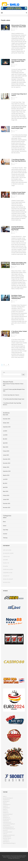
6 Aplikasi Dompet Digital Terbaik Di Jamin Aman (18, 193)
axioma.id (5, 830)
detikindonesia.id (7, 822)
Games (4, 525)
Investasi (5, 533)
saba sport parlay (7, 550)
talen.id (4, 796)
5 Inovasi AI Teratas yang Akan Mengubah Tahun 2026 (18, 61)
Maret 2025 (5, 447)
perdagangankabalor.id (8, 827)
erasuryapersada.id (7, 832)
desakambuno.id (7, 836)
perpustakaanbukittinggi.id (9, 843)
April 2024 (5, 487)
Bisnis (4, 521)
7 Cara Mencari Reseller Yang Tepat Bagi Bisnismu (18, 160)
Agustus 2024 (6, 475)
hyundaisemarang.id (7, 814)
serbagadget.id (6, 804)
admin (13, 30)
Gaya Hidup (5, 529)
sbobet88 (5, 559)
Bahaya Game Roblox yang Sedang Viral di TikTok (18, 263)
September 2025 (6, 426)
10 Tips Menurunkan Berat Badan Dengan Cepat (18, 127)
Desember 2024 (6, 459)
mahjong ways (6, 556)
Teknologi (5, 537)
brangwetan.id (6, 807)
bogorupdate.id (6, 825)
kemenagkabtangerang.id (9, 828)
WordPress (17, 858)
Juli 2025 (5, 431)
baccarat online (6, 582)
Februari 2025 (6, 451)
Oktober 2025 (6, 422)
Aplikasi (4, 517)
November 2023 (6, 507)
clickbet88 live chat (7, 572)
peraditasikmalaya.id (8, 798)
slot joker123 (6, 575)
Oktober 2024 (6, 467)
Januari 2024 (6, 499)
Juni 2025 (5, 435)
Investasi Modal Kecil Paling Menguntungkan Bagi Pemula (17, 228)
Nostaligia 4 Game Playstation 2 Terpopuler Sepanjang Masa (18, 297)
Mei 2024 (5, 483)
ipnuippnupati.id (6, 819)
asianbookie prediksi (8, 569)
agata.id (5, 803)
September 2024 (6, 471)
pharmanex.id (6, 841)
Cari (4, 372)
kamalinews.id (6, 817)
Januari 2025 (6, 455)
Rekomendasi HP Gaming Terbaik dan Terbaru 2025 (18, 26)
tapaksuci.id (6, 815)
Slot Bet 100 (6, 563)
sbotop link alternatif (8, 579)
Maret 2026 (5, 414)
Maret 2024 (5, 491)
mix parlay (5, 566)
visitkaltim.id (6, 840)
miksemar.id (6, 820)
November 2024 (6, 463)
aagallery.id (5, 812)
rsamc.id (5, 833)
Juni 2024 (5, 479)
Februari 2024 (6, 495)
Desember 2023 (6, 503)
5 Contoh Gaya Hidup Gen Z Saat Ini (19, 94)
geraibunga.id (6, 801)
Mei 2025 (5, 439)
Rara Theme (22, 857)
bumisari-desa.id (7, 838)
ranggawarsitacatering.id (9, 835)
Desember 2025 (6, 418)
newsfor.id (5, 811)
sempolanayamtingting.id (9, 824)
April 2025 (5, 443)
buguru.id (5, 809)
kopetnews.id (6, 799)
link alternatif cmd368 (8, 553)
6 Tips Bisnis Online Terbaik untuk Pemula (19, 332)
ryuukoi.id (5, 806)
